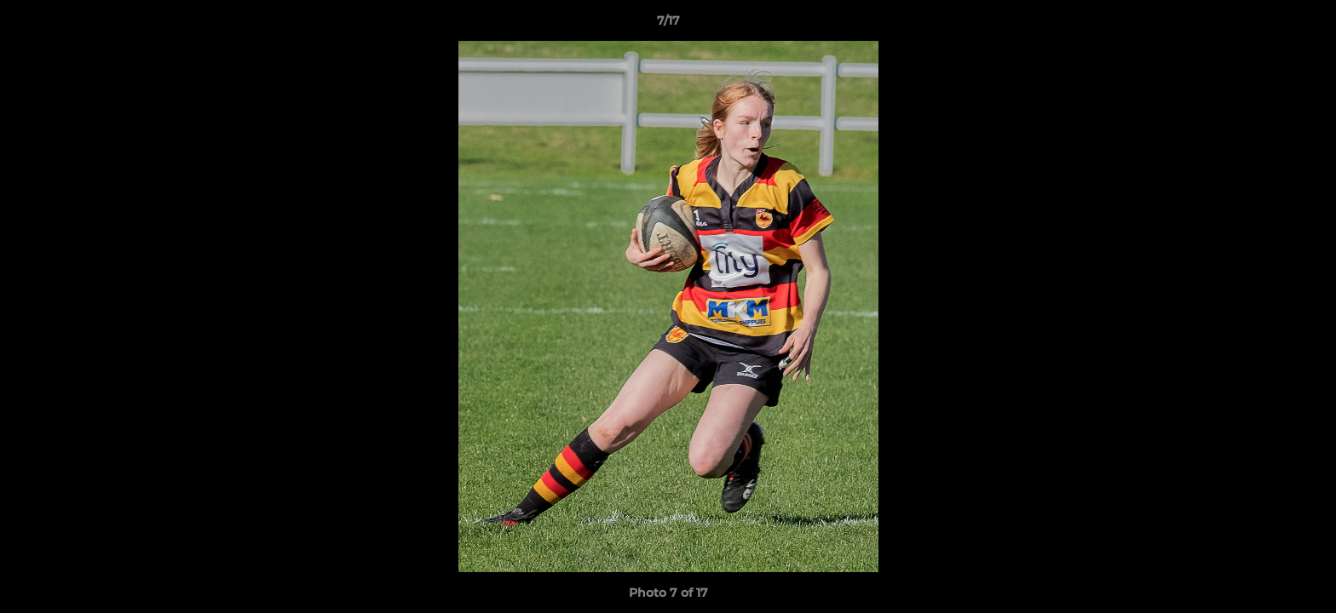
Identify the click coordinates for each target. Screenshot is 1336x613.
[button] (1305, 24)
